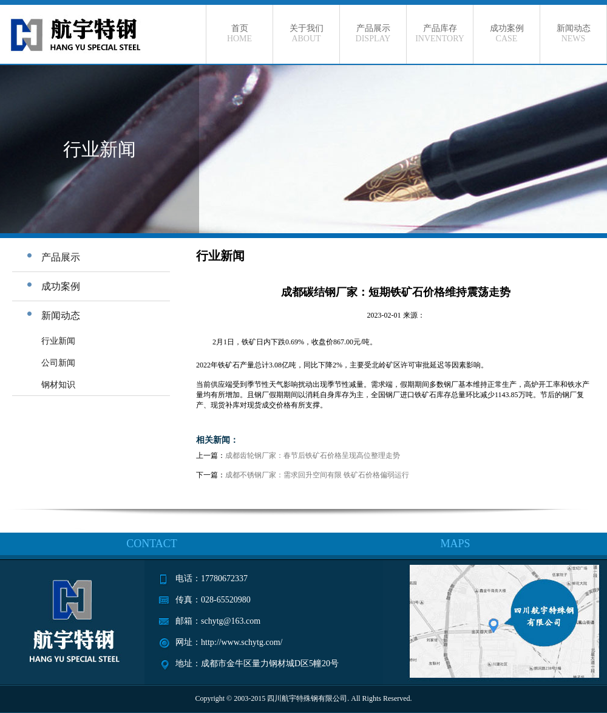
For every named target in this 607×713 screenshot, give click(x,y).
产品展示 (373, 34)
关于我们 (306, 34)
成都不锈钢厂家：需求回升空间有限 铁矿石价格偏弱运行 (317, 475)
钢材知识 (58, 384)
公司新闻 (58, 362)
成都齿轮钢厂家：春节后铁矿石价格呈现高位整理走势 (312, 455)
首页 (239, 34)
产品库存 (440, 34)
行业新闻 (58, 341)
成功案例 (506, 34)
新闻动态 (573, 34)
